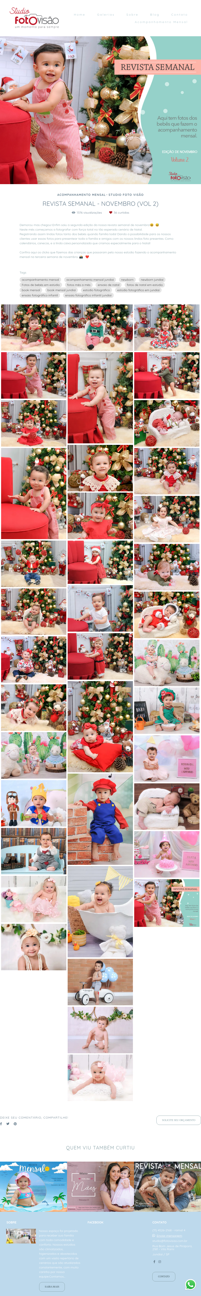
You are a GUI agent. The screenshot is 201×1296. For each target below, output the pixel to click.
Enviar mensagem (169, 1235)
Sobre (132, 15)
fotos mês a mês (78, 285)
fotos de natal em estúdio (145, 285)
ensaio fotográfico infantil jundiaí (88, 295)
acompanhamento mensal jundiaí (90, 280)
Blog (154, 15)
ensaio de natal (108, 285)
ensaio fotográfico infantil (40, 295)
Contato (179, 15)
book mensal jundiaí (61, 290)
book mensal (31, 290)
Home (79, 15)
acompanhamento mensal (40, 280)
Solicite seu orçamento (178, 1120)
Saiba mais (52, 1286)
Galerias (106, 15)
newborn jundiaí (152, 280)
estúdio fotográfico (96, 290)
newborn (127, 280)
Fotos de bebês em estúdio (41, 285)
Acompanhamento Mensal (161, 22)
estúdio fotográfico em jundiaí (138, 290)
